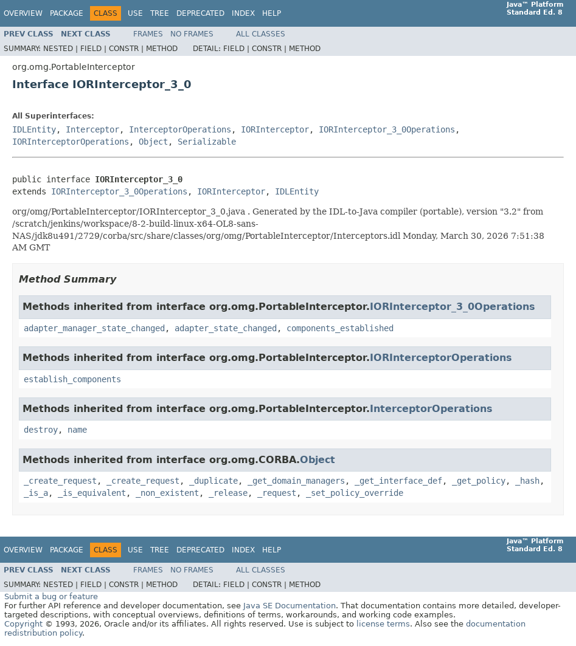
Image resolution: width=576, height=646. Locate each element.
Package (66, 13)
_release (228, 493)
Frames (148, 34)
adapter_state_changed (226, 328)
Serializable (207, 141)
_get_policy (478, 481)
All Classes (260, 34)
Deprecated (200, 13)
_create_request (60, 481)
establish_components (72, 379)
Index (243, 13)
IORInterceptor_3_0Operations (387, 129)
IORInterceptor (275, 129)
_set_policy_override (354, 493)
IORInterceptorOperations (70, 141)
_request (276, 493)
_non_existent (167, 493)
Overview (23, 13)
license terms (383, 623)
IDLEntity (34, 129)
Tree (159, 13)
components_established (340, 328)
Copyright (23, 623)
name (77, 430)
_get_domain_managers (296, 481)
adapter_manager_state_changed (94, 328)
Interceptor (92, 129)
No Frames (191, 34)
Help (271, 13)
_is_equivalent (92, 493)
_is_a (36, 493)
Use (135, 13)
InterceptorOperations (180, 129)
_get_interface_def (398, 481)
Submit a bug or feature (51, 596)
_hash (527, 481)
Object (153, 141)
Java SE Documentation (289, 605)
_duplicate (213, 481)
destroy (41, 430)
